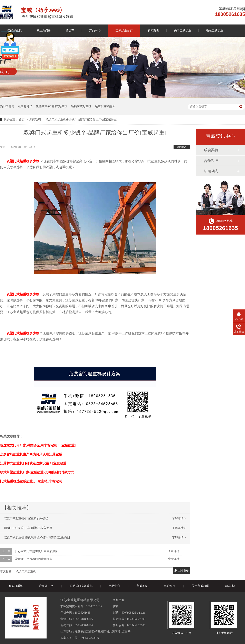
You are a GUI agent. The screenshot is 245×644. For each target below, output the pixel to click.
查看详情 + (175, 551)
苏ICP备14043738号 (87, 638)
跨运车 (70, 30)
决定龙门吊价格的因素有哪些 (33, 559)
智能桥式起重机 (81, 106)
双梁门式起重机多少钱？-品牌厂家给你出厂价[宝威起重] (81, 119)
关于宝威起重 (182, 30)
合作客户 (211, 161)
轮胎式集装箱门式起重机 (51, 106)
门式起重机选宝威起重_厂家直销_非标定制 (31, 481)
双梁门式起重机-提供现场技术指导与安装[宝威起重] (37, 537)
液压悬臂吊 (25, 106)
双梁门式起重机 (26, 571)
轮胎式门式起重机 (81, 585)
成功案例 (211, 150)
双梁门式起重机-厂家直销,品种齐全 (26, 518)
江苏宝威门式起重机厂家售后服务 (36, 551)
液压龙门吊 (44, 30)
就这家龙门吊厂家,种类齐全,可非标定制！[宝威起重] (38, 445)
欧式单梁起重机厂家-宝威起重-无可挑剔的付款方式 (37, 472)
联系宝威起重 (214, 30)
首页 (22, 119)
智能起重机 (16, 585)
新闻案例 (153, 30)
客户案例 (169, 585)
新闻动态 (35, 119)
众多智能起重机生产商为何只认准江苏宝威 (31, 454)
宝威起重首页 (124, 30)
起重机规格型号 (105, 106)
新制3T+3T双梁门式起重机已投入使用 (28, 527)
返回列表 (182, 147)
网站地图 (230, 585)
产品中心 (95, 30)
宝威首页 (142, 585)
